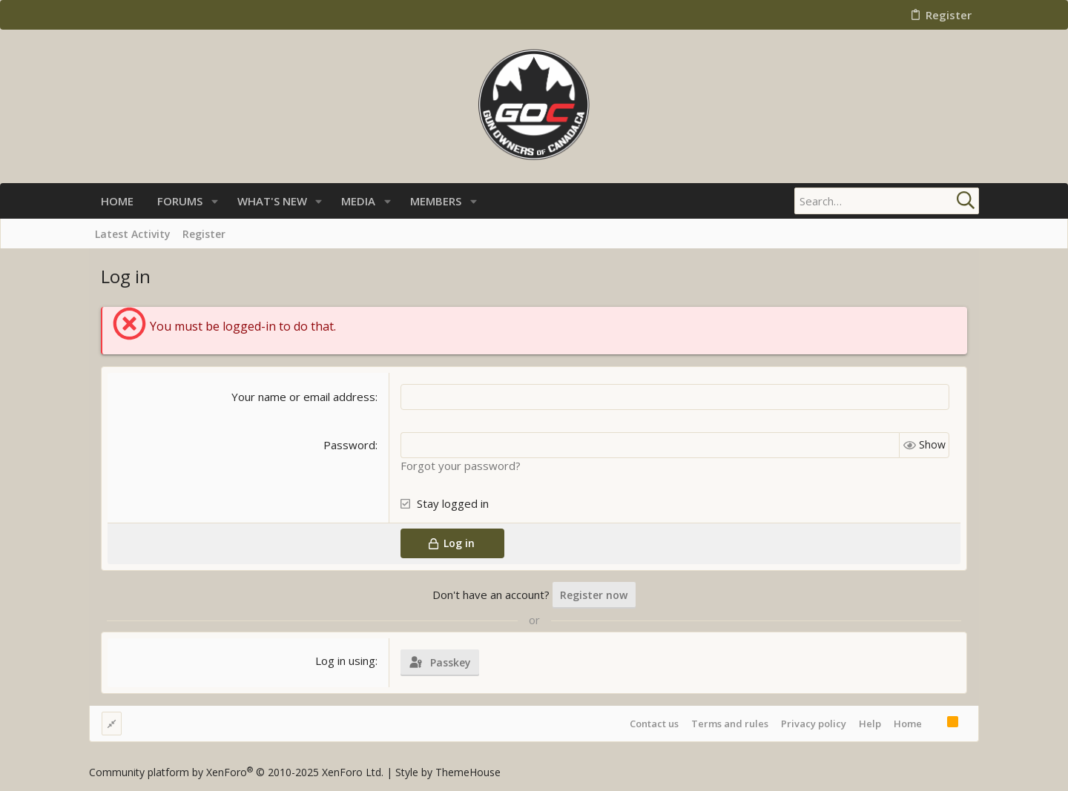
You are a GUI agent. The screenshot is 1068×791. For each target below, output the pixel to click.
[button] (214, 201)
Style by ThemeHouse (448, 772)
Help (870, 723)
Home (908, 723)
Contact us (654, 723)
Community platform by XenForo (236, 772)
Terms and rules (729, 723)
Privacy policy (813, 723)
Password (349, 444)
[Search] (886, 201)
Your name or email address (303, 396)
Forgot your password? (460, 465)
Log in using (345, 660)
